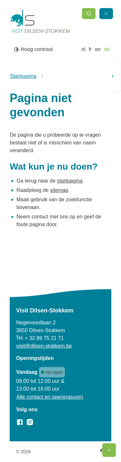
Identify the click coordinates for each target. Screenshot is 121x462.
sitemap (59, 190)
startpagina (69, 181)
